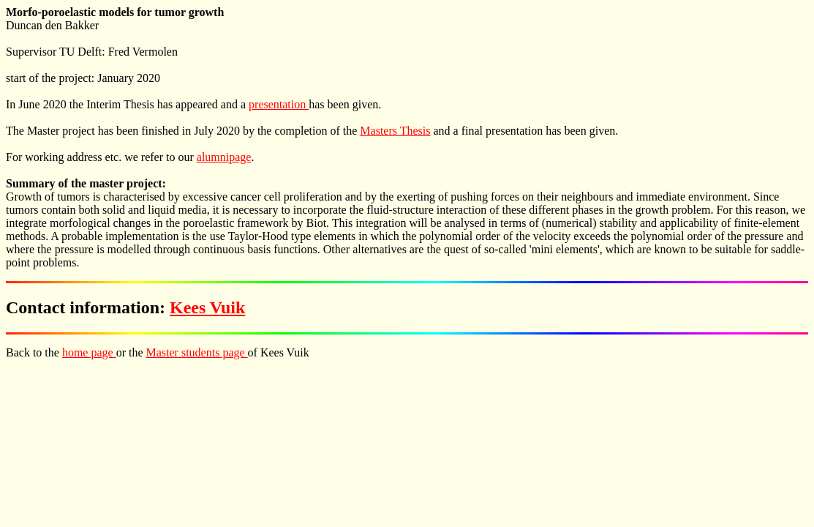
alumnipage (224, 157)
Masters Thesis (395, 130)
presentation (279, 104)
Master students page (197, 352)
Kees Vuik (207, 307)
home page (89, 352)
